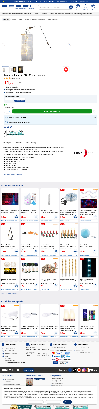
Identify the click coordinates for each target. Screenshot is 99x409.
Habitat (44, 13)
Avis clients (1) (31, 143)
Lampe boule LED (84, 255)
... (95, 13)
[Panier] (93, 7)
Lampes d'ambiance (52, 19)
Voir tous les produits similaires (9, 293)
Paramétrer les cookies (53, 402)
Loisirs (36, 13)
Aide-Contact (73, 1)
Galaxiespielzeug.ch (57, 383)
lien (87, 392)
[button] (50, 117)
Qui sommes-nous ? (9, 379)
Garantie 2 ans (80, 350)
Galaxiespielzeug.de (57, 378)
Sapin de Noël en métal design (9, 255)
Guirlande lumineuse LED (86, 220)
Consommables (17, 13)
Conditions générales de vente (12, 384)
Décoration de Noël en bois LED (9, 289)
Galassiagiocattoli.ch (57, 385)
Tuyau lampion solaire (46, 220)
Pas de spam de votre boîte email (84, 352)
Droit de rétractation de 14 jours (84, 348)
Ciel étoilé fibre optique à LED (29, 336)
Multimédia (28, 13)
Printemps (77, 13)
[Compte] (85, 7)
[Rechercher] (71, 7)
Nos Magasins (83, 1)
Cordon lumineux (64, 220)
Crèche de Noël (45, 289)
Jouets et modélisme (57, 13)
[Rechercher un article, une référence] (55, 7)
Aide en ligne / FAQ (10, 348)
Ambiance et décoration (38, 19)
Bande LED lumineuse (7, 336)
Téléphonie (69, 13)
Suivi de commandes (62, 1)
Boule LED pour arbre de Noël (9, 220)
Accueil (14, 19)
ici (92, 397)
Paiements (57, 347)
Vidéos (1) (18, 143)
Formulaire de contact (11, 353)
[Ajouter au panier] (52, 111)
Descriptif (7, 143)
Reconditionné (87, 13)
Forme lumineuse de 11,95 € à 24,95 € (13, 174)
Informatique (6, 13)
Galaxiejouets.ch (56, 381)
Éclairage (27, 19)
